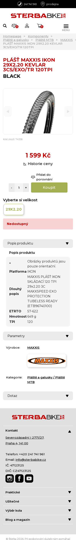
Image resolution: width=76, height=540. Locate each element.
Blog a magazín (38, 520)
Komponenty (38, 36)
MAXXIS (66, 40)
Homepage (12, 36)
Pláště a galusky (16, 40)
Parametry (38, 336)
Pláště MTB (44, 40)
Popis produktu (38, 243)
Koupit (49, 187)
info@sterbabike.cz (31, 460)
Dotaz (38, 396)
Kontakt (38, 431)
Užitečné (38, 501)
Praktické (38, 492)
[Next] (68, 111)
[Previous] (8, 111)
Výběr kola (38, 510)
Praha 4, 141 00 (16, 443)
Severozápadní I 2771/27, (24, 437)
